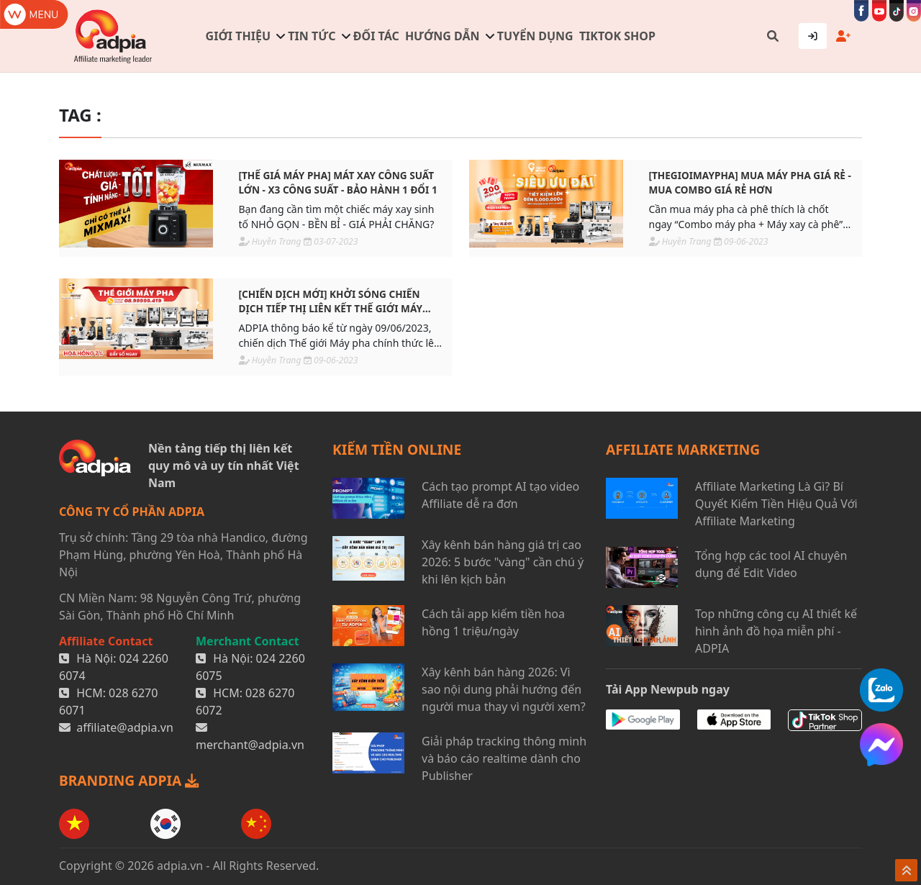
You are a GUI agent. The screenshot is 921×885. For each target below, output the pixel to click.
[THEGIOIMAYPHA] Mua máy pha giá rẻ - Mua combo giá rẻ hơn (750, 182)
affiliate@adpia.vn (124, 727)
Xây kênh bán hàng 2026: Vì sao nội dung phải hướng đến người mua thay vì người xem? (504, 689)
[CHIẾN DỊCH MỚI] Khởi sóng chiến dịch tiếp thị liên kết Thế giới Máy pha (330, 302)
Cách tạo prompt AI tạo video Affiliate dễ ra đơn (500, 495)
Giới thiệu (238, 36)
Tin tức (311, 36)
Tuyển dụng (535, 36)
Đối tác (376, 36)
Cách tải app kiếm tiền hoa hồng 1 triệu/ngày (493, 622)
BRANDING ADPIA (129, 780)
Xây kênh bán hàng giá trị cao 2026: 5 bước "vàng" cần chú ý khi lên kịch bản (503, 562)
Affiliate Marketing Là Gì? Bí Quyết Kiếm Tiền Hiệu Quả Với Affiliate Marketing (776, 503)
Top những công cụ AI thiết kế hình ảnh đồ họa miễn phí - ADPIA (776, 631)
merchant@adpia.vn (250, 745)
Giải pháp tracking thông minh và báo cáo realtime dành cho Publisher (504, 758)
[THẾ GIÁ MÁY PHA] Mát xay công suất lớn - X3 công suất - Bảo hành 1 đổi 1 (338, 182)
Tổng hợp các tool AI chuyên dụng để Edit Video (771, 564)
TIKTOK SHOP (617, 36)
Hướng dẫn (442, 36)
